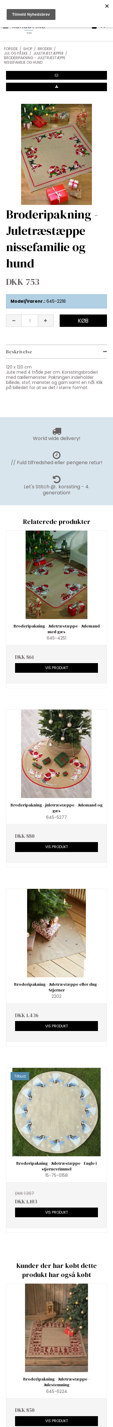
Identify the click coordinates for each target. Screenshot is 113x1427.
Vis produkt (56, 667)
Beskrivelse (19, 351)
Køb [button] (83, 320)
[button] (56, 75)
